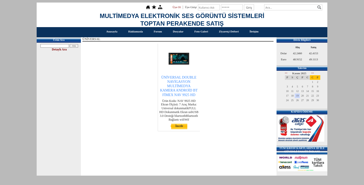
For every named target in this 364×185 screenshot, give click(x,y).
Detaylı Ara (59, 49)
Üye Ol (177, 7)
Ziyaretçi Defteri (229, 31)
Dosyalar (178, 31)
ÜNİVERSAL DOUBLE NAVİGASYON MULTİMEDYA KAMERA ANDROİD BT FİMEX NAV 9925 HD (179, 86)
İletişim (253, 31)
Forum (158, 31)
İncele (179, 126)
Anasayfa (111, 31)
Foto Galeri (201, 31)
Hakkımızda (135, 31)
